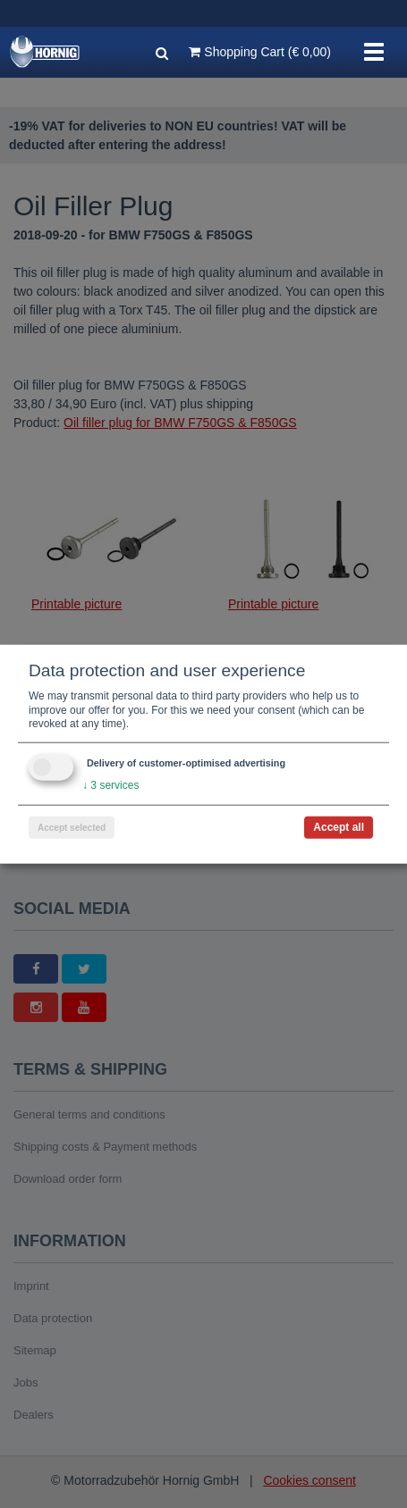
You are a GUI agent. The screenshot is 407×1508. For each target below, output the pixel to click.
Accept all (338, 826)
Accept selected (72, 827)
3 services (110, 785)
